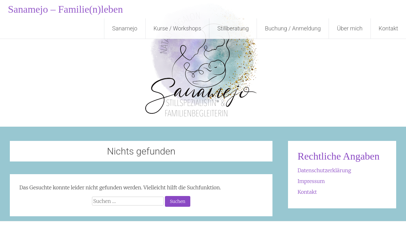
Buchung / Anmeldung (293, 28)
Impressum (311, 181)
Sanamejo (124, 28)
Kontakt (388, 28)
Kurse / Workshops (177, 28)
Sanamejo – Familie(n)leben (65, 9)
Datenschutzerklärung (324, 170)
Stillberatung (233, 28)
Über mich (350, 28)
